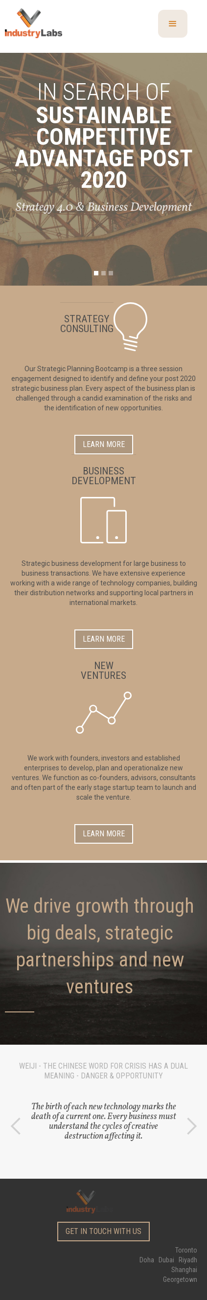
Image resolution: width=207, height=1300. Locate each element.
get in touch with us (103, 1231)
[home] (45, 21)
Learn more (104, 444)
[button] (172, 24)
